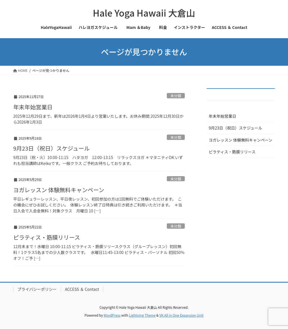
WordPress (112, 315)
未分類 (175, 95)
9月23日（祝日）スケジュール (51, 148)
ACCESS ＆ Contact (82, 289)
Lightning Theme (142, 315)
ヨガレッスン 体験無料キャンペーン (58, 190)
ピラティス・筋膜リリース (46, 237)
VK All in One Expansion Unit (181, 315)
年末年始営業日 (33, 107)
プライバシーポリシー (37, 289)
